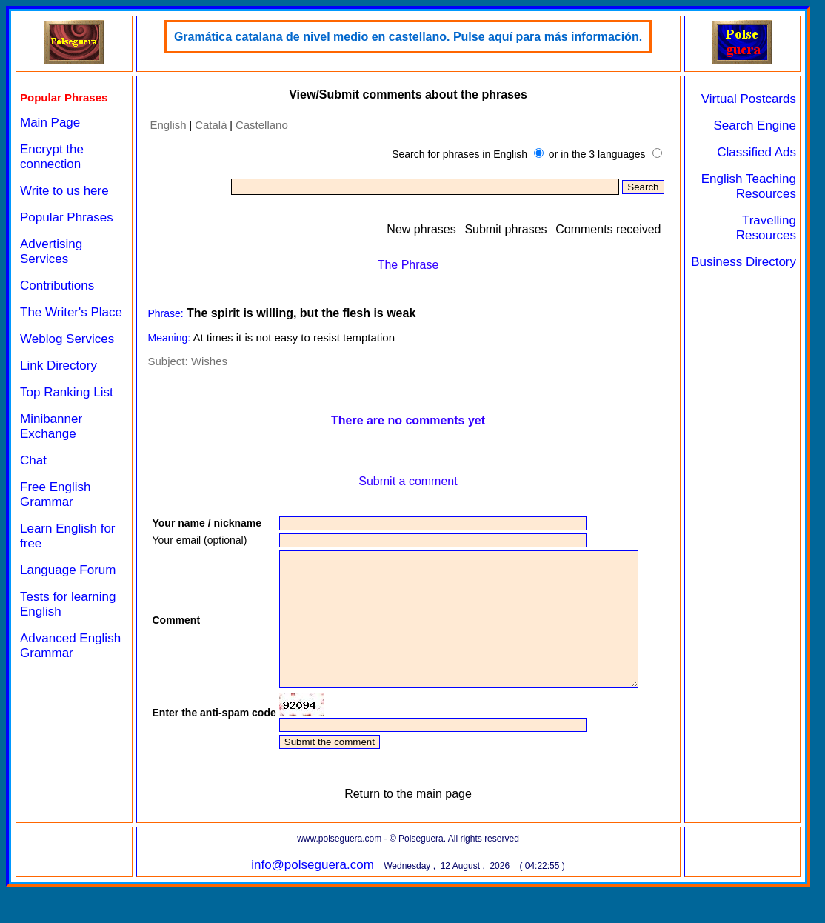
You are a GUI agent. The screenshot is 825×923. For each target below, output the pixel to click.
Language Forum (68, 570)
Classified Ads (756, 152)
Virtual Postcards (748, 99)
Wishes (209, 361)
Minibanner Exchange (51, 426)
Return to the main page (408, 830)
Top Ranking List (66, 392)
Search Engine (754, 126)
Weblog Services (67, 339)
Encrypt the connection (52, 156)
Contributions (57, 286)
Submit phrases (505, 229)
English (168, 125)
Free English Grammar (55, 494)
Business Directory (743, 262)
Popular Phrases (66, 217)
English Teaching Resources (748, 186)
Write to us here (64, 191)
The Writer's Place (71, 312)
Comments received (608, 229)
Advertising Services (51, 251)
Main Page (50, 123)
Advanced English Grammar (70, 645)
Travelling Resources (766, 227)
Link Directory (58, 366)
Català (211, 125)
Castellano (262, 125)
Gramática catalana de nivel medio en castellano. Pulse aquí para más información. (408, 36)
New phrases (421, 229)
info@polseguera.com (312, 901)
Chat (33, 460)
